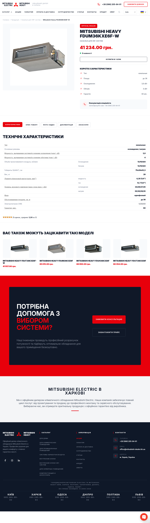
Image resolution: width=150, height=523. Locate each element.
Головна (6, 20)
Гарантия (28, 12)
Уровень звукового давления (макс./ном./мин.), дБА (25, 187)
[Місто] (130, 12)
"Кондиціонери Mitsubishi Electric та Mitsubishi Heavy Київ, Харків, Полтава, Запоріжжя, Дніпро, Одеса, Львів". (74, 485)
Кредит (103, 12)
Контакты (92, 12)
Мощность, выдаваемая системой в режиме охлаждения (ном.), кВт (32, 153)
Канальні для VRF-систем (31, 20)
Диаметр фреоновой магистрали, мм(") (20, 179)
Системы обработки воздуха (52, 455)
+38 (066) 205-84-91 (128, 441)
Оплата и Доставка (45, 12)
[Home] (16, 4)
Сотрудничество (66, 12)
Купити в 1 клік (113, 59)
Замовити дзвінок (135, 4)
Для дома (44, 438)
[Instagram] (12, 460)
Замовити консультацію (108, 320)
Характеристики (12, 124)
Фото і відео (48, 125)
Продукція (15, 20)
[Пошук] (119, 12)
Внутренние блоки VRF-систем (50, 464)
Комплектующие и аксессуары (48, 474)
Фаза (6, 195)
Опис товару (32, 125)
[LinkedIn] (18, 460)
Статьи (80, 12)
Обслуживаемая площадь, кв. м (17, 200)
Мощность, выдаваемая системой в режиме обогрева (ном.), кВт (30, 158)
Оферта (113, 12)
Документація (66, 125)
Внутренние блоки (48, 459)
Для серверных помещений (51, 469)
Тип (5, 145)
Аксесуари (83, 125)
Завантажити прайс (109, 332)
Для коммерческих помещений (48, 443)
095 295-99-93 (11, 498)
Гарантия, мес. (10, 208)
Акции (18, 12)
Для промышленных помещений (48, 449)
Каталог (7, 12)
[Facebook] (5, 460)
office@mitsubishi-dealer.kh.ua (132, 449)
